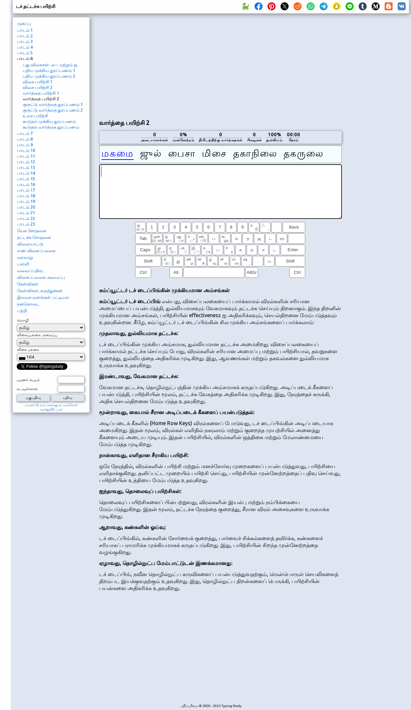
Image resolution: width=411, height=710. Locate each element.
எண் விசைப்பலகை (36, 250)
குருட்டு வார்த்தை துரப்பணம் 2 (53, 110)
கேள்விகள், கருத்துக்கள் (40, 290)
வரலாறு (25, 257)
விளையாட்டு (30, 244)
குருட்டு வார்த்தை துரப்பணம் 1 (53, 104)
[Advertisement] (201, 65)
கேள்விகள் (27, 284)
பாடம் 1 (25, 30)
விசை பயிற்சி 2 (37, 87)
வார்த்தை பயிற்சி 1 (41, 93)
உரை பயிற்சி (35, 115)
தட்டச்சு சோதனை (34, 237)
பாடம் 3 (25, 41)
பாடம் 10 (26, 150)
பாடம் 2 (25, 35)
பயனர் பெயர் (28, 380)
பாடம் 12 (26, 161)
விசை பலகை (28, 350)
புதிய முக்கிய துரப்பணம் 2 (49, 76)
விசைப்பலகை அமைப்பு (41, 277)
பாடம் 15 (26, 178)
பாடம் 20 (26, 207)
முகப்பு (24, 23)
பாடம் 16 (26, 184)
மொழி (23, 320)
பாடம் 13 (26, 167)
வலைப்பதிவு (30, 270)
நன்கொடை (28, 304)
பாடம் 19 (26, 201)
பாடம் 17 (26, 190)
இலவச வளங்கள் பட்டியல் (43, 297)
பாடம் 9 (25, 144)
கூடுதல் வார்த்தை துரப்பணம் (51, 127)
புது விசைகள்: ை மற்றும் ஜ (50, 64)
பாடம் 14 (26, 173)
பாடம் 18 (26, 195)
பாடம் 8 (25, 139)
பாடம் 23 (26, 224)
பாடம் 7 (25, 133)
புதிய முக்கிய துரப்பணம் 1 (49, 70)
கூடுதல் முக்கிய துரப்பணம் (49, 121)
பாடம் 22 (26, 218)
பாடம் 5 (25, 52)
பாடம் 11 (26, 156)
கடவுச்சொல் (27, 389)
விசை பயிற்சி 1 (37, 81)
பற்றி (22, 310)
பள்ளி (23, 264)
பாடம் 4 (25, 47)
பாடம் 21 (26, 212)
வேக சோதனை (31, 230)
